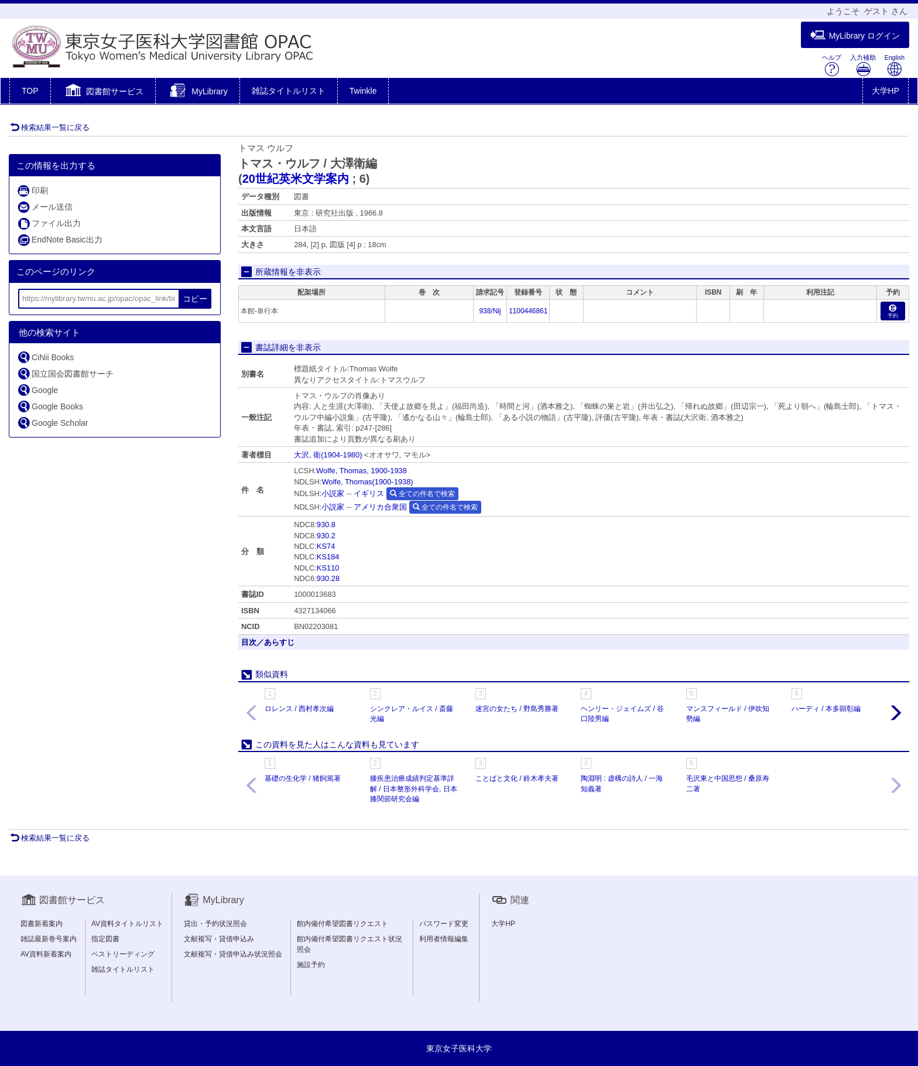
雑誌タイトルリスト (289, 90)
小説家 (332, 493)
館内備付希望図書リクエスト (342, 924)
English (895, 65)
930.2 (326, 535)
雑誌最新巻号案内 (48, 939)
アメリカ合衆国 (380, 507)
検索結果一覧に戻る (50, 127)
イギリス (369, 493)
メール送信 (45, 207)
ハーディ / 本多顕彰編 (826, 709)
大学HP (885, 90)
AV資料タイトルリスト (127, 924)
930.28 (328, 578)
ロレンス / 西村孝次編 (299, 709)
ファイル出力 (49, 223)
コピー (195, 298)
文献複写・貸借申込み (219, 939)
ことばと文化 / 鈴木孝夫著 (517, 778)
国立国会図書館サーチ (65, 373)
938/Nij (490, 311)
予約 (893, 312)
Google (37, 390)
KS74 (326, 546)
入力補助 (863, 65)
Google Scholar (52, 422)
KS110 (328, 567)
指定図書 (105, 939)
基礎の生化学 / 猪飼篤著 (303, 778)
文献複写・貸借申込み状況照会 (233, 954)
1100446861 (528, 311)
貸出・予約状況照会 (215, 924)
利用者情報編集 (443, 939)
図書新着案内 (41, 924)
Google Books (50, 406)
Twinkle (363, 90)
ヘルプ (831, 65)
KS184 (328, 556)
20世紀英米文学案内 (295, 178)
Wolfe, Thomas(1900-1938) (367, 481)
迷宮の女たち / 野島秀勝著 (517, 709)
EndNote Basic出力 (59, 240)
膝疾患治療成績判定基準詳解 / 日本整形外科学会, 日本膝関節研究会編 (413, 788)
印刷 (32, 190)
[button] (103, 92)
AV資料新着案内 (45, 954)
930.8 (326, 524)
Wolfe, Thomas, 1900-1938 (361, 470)
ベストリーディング (123, 954)
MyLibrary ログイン (855, 35)
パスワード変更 (443, 924)
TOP (30, 90)
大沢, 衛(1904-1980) (328, 454)
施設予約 (311, 965)
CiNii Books (45, 357)
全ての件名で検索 (422, 494)
